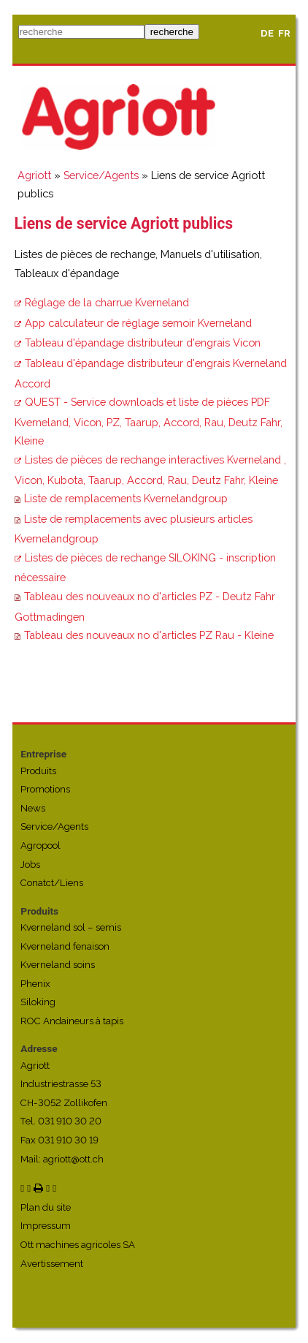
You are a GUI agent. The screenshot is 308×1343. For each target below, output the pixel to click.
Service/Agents (101, 175)
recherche (171, 31)
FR (284, 33)
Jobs (30, 864)
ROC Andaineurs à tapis (71, 1020)
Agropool (40, 845)
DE (267, 33)
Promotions (45, 789)
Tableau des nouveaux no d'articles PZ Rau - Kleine (149, 635)
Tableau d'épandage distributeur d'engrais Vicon (143, 342)
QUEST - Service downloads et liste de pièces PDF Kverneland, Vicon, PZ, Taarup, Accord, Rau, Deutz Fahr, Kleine (148, 421)
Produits (38, 770)
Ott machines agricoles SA (77, 1244)
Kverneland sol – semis (70, 927)
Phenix (35, 983)
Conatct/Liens (51, 882)
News (32, 808)
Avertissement (51, 1263)
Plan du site (45, 1207)
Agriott (34, 175)
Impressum (45, 1225)
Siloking (37, 1001)
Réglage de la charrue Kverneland (107, 302)
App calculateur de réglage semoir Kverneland (138, 323)
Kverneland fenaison (64, 946)
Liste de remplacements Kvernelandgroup (126, 498)
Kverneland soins (57, 964)
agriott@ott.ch (73, 1159)
